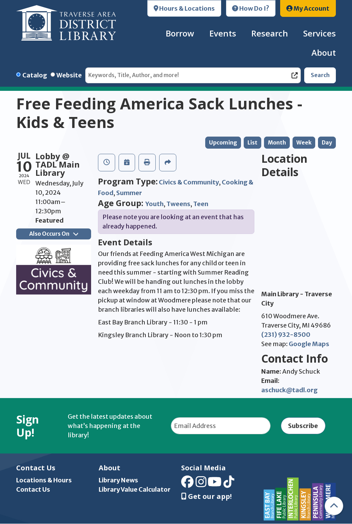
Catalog (34, 75)
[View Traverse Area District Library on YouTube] (215, 484)
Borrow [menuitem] (180, 33)
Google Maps (309, 344)
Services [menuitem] (319, 33)
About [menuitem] (323, 52)
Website (69, 75)
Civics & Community (189, 182)
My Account (307, 8)
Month (277, 142)
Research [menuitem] (269, 33)
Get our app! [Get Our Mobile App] (206, 496)
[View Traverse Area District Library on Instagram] (201, 484)
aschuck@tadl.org (289, 390)
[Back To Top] (333, 505)
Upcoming (223, 142)
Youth (154, 204)
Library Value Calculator (134, 489)
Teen (200, 204)
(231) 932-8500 (285, 335)
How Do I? (250, 8)
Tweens (178, 204)
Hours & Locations (184, 8)
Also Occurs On (53, 234)
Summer (129, 193)
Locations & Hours (44, 480)
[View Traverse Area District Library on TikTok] (228, 484)
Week (303, 142)
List (252, 142)
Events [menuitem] (222, 33)
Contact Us (33, 489)
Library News (118, 480)
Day (327, 142)
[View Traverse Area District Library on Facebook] (187, 484)
